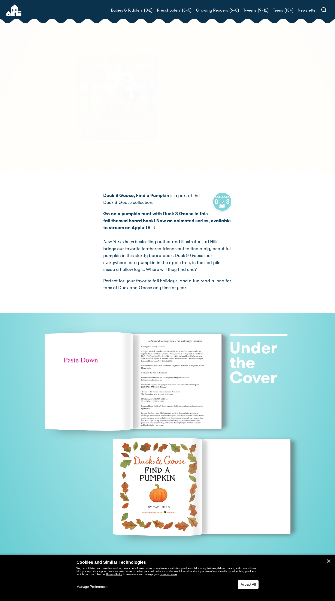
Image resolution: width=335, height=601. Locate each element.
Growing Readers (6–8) (217, 10)
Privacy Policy (114, 574)
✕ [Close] (328, 561)
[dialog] (167, 578)
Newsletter (307, 10)
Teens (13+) (283, 10)
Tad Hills (193, 110)
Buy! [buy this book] (181, 125)
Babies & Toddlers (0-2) (132, 10)
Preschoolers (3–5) (174, 10)
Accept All (248, 584)
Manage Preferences (92, 587)
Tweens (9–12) (256, 10)
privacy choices (168, 574)
